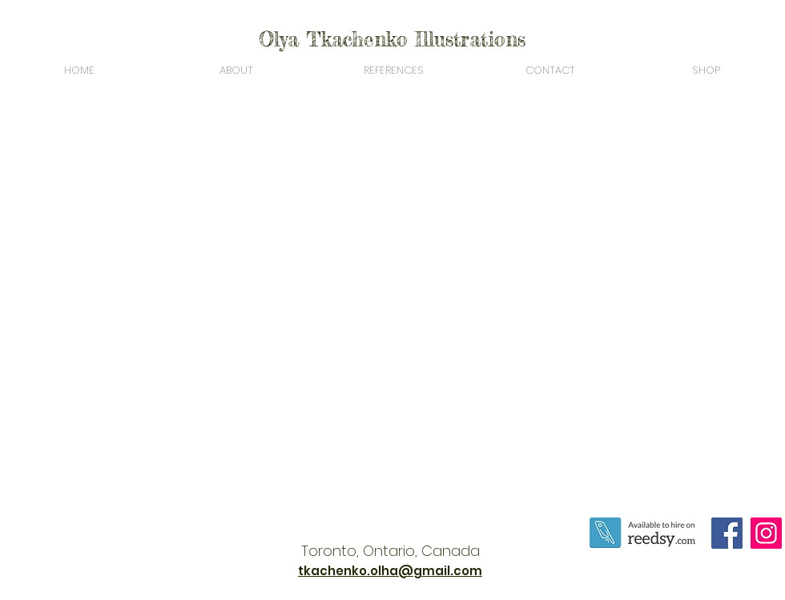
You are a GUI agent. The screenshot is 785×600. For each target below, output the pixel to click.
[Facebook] (727, 533)
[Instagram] (766, 533)
